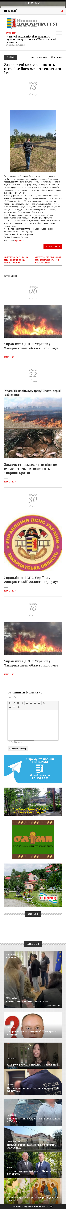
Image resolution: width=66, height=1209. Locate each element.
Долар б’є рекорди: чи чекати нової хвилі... (33, 1064)
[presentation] (10, 703)
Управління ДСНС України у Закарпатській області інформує (31, 346)
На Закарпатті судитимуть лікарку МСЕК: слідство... (33, 1089)
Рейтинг (56, 57)
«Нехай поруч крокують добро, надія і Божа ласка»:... (34, 1199)
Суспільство (11, 998)
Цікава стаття (53, 247)
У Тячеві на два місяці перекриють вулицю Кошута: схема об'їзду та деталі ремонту (31, 39)
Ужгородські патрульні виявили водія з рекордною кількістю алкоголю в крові (48, 260)
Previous (57, 33)
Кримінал (19, 241)
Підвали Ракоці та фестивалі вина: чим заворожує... (31, 1146)
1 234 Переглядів (39, 57)
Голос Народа (11, 1028)
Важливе (9, 1167)
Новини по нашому (13, 1141)
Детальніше (10, 357)
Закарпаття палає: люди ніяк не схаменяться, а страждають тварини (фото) (30, 468)
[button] (10, 703)
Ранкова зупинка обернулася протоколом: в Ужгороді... (33, 1120)
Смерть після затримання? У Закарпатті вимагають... (32, 1033)
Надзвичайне (11, 1115)
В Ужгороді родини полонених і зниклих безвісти (28, 1001)
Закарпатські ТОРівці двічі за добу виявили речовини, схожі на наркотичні (16, 260)
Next (60, 33)
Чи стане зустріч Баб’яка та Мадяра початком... (29, 1172)
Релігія (9, 1194)
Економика (10, 1058)
